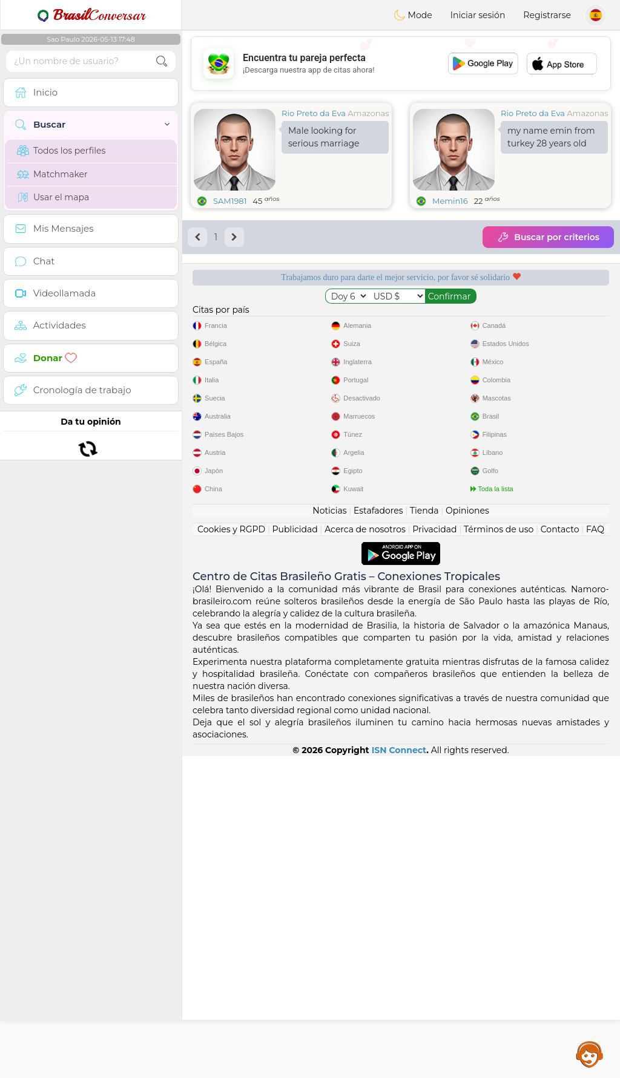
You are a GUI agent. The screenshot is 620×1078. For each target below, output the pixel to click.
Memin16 (450, 201)
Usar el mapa (53, 197)
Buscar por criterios (548, 237)
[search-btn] (162, 61)
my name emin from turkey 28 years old (551, 137)
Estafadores (378, 832)
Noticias (329, 832)
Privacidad (434, 851)
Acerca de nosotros (365, 851)
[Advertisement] (401, 63)
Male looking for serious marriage (323, 137)
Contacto (560, 851)
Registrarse (547, 15)
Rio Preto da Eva (314, 113)
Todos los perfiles (61, 151)
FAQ (595, 851)
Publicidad (294, 851)
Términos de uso (498, 851)
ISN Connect (399, 1072)
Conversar (91, 15)
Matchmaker (52, 174)
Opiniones (467, 832)
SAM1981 (229, 201)
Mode (413, 15)
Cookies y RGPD (231, 851)
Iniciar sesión (478, 15)
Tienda (424, 832)
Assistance (589, 1054)
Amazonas (368, 113)
